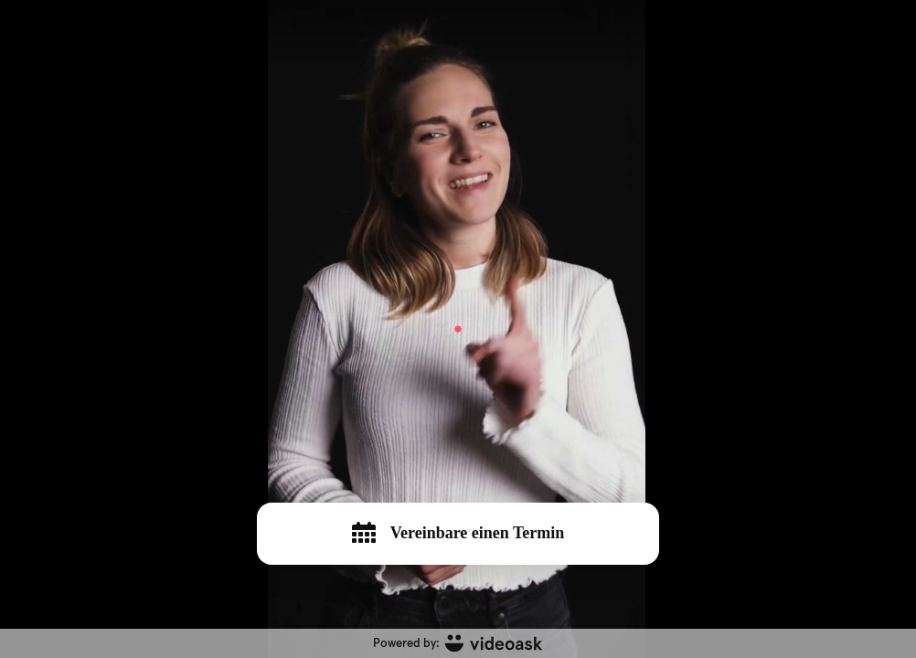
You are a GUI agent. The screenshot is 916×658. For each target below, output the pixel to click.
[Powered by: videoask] (458, 643)
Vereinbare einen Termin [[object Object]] (458, 533)
